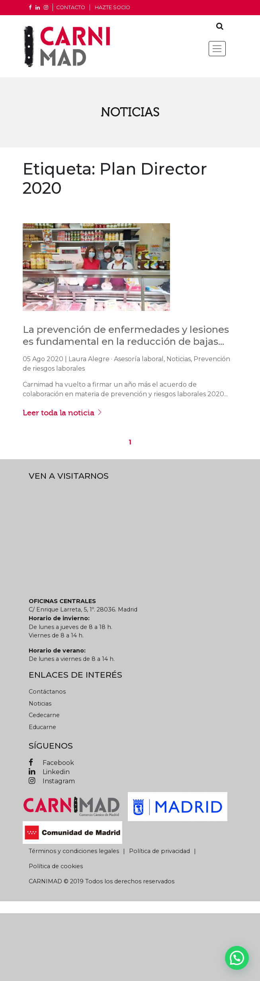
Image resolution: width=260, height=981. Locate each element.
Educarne (42, 727)
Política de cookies (56, 866)
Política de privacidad (159, 851)
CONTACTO (70, 7)
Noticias (40, 703)
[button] (237, 958)
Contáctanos (47, 691)
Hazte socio (112, 7)
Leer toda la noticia (63, 412)
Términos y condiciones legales (74, 851)
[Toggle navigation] (217, 48)
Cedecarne (44, 715)
